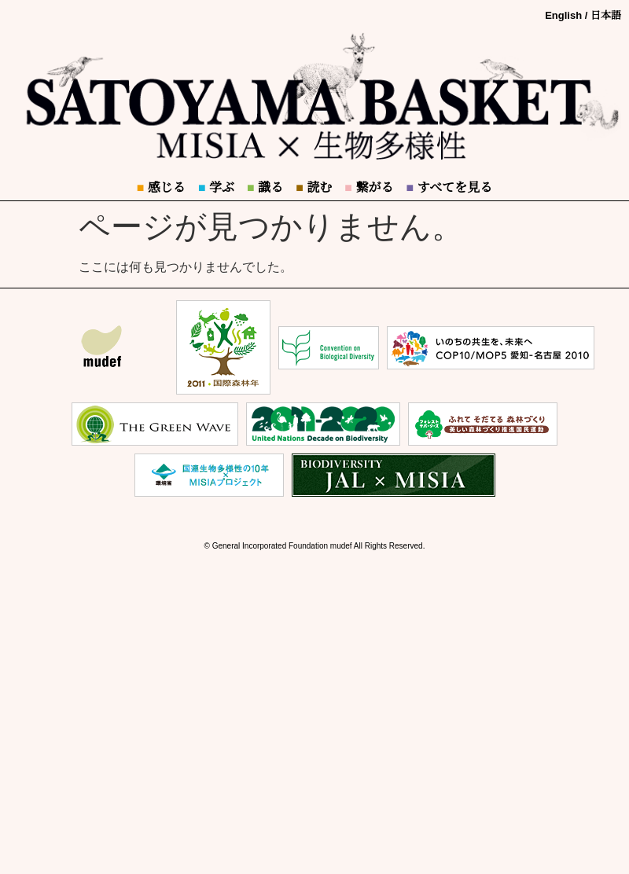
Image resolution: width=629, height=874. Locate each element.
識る (265, 187)
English (563, 15)
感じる (161, 187)
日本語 (605, 15)
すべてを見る (449, 187)
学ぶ (216, 187)
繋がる (368, 187)
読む (314, 187)
